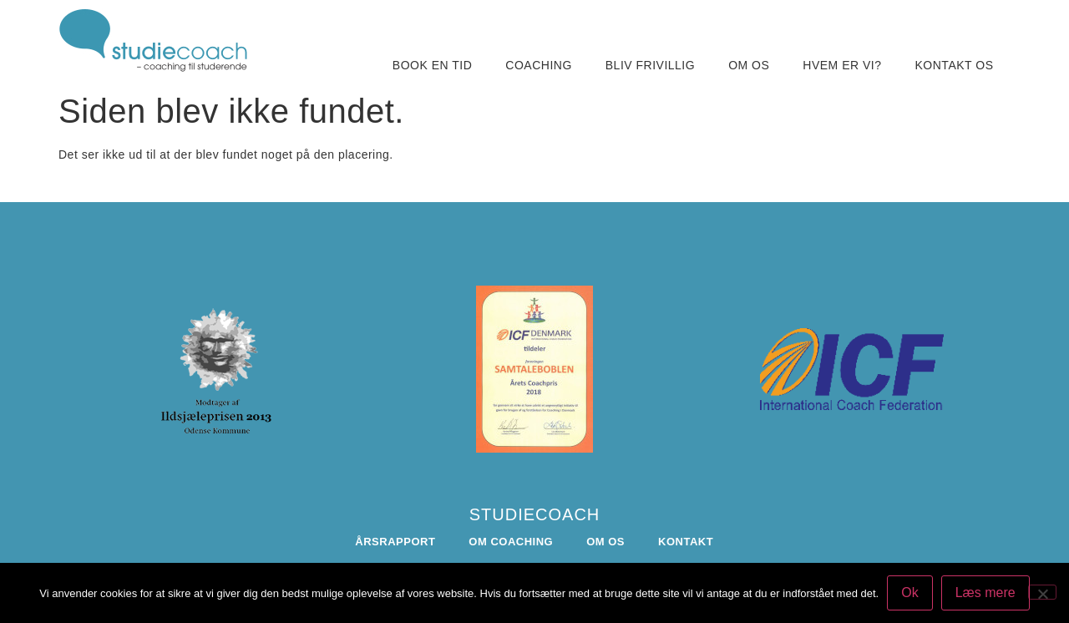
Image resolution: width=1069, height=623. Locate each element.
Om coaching (511, 541)
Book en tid (432, 65)
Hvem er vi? (842, 65)
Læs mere (985, 592)
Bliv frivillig (650, 65)
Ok (909, 592)
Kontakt (685, 541)
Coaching (538, 65)
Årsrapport (395, 541)
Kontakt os (954, 65)
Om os (748, 65)
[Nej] (1042, 592)
